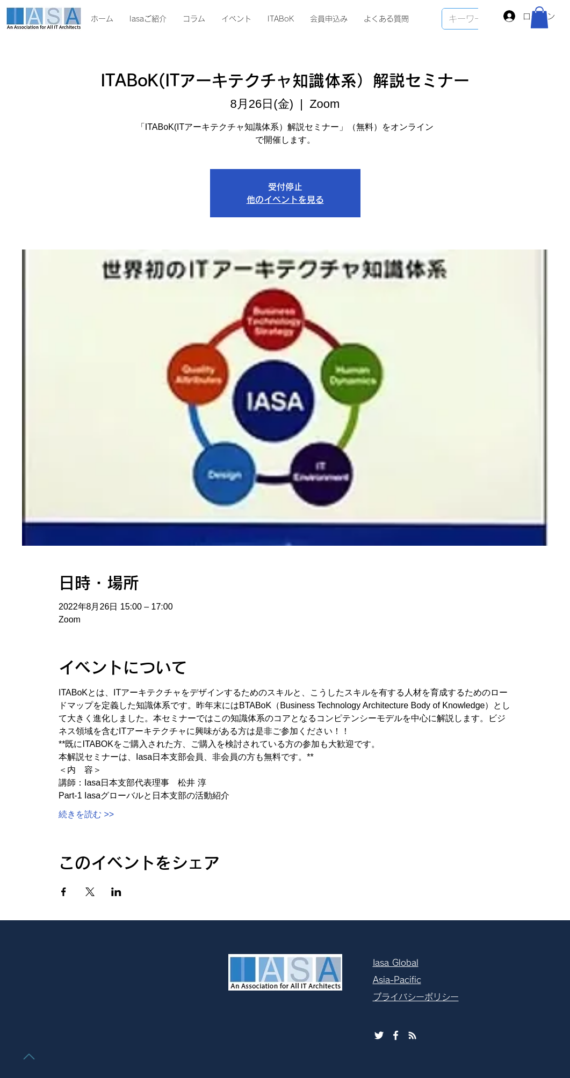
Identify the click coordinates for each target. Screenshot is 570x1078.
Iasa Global (396, 962)
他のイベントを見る (285, 199)
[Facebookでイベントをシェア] (64, 892)
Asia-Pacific (397, 980)
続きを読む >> (86, 814)
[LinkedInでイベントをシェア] (116, 892)
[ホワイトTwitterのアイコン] (379, 1035)
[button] (539, 17)
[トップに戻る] (29, 1056)
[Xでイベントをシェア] (90, 892)
